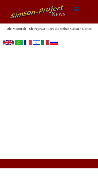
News (59, 14)
